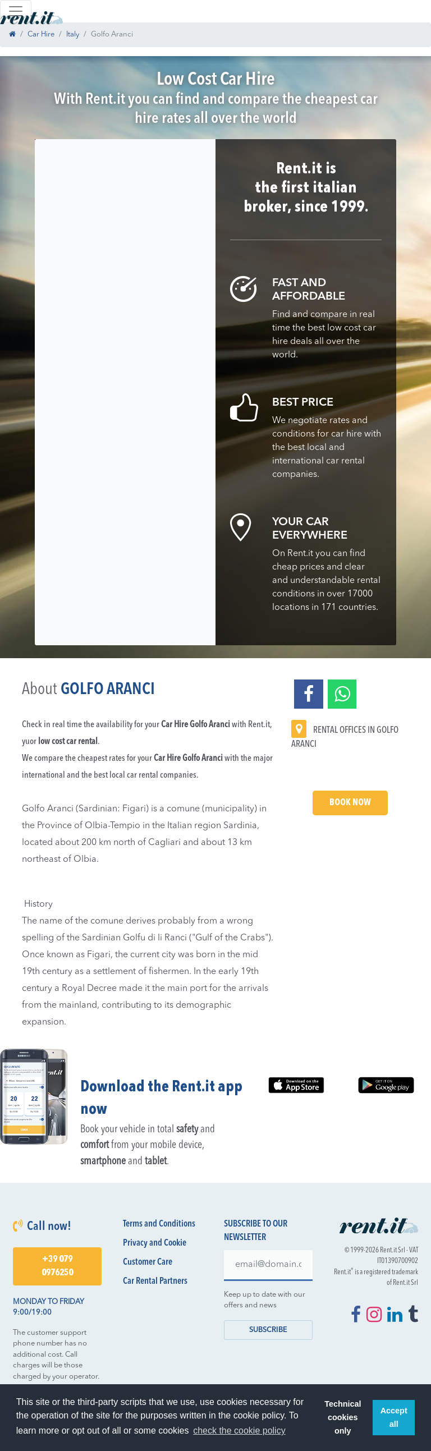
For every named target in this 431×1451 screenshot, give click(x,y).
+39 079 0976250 (57, 1266)
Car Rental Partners (155, 1281)
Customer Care (147, 1262)
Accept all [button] (393, 1417)
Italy (72, 34)
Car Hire (40, 34)
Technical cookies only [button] (342, 1417)
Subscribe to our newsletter (255, 1231)
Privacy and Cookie (154, 1243)
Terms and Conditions (159, 1224)
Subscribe (268, 1330)
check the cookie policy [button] (239, 1430)
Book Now (350, 802)
